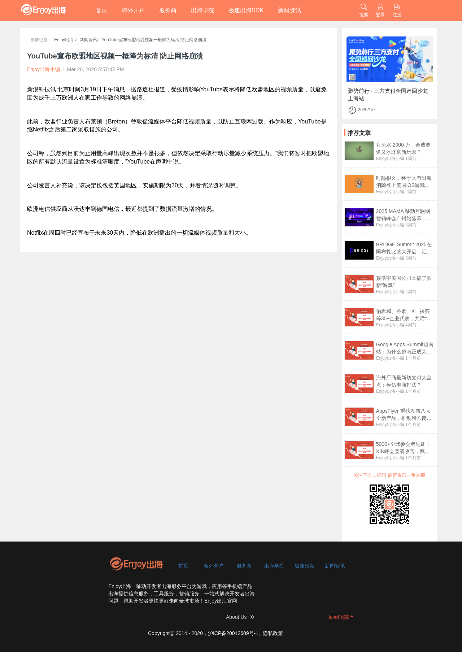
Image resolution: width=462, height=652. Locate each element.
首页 (101, 10)
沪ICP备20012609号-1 (233, 633)
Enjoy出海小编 (390, 158)
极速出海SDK (245, 10)
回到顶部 (339, 617)
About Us (236, 617)
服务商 (167, 10)
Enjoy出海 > (65, 39)
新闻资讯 (289, 10)
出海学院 (202, 10)
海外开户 (133, 10)
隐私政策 (273, 633)
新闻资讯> (90, 39)
